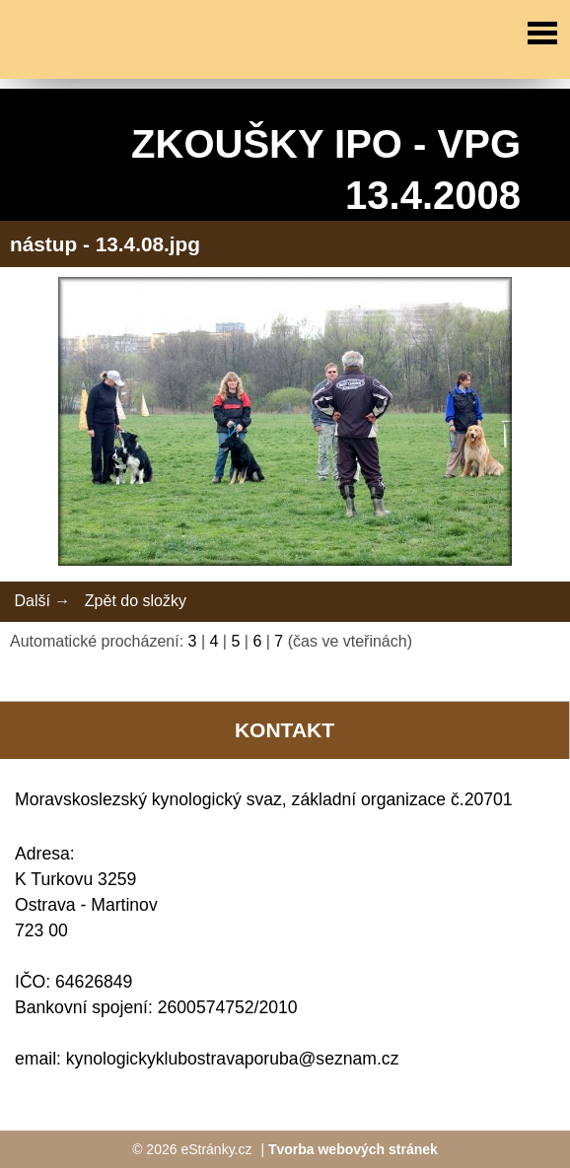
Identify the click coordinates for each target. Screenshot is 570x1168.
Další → (42, 600)
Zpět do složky (135, 600)
